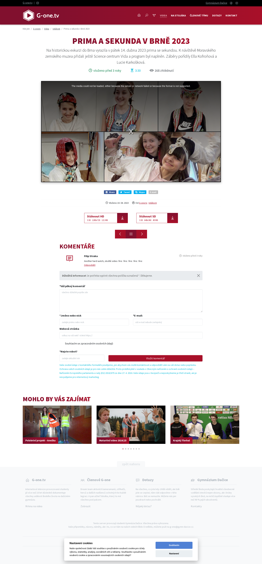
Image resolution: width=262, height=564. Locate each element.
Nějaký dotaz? (144, 506)
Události (153, 202)
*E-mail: (138, 315)
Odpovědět (89, 265)
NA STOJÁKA (178, 15)
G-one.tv (27, 2)
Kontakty (196, 506)
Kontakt (231, 15)
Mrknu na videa (33, 506)
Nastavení (174, 553)
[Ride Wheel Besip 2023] (120, 234)
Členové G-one (98, 479)
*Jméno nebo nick (70, 315)
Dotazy (217, 15)
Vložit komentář (155, 358)
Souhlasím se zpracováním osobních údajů (89, 343)
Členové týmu (199, 15)
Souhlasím (174, 545)
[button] (123, 449)
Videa (163, 15)
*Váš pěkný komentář (72, 286)
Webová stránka (69, 328)
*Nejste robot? (68, 351)
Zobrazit (86, 506)
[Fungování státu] (141, 234)
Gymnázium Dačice (216, 3)
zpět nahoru (131, 464)
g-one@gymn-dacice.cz (181, 526)
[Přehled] (131, 234)
